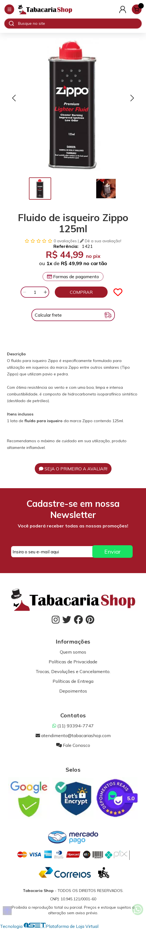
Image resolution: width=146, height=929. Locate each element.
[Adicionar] (45, 292)
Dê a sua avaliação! (100, 240)
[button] (14, 98)
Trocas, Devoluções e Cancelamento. (73, 671)
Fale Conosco (73, 745)
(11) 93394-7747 (73, 725)
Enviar (112, 551)
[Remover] (24, 292)
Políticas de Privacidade (73, 661)
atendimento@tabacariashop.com (73, 735)
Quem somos (73, 652)
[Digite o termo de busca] (79, 23)
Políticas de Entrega (73, 681)
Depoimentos (73, 691)
